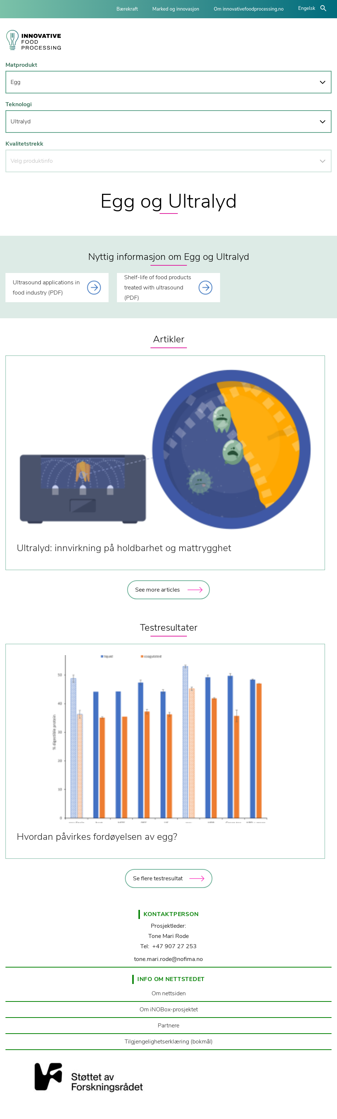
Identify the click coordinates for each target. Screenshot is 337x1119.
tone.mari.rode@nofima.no (168, 959)
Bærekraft (127, 9)
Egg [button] (15, 82)
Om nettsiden (169, 993)
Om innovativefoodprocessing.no (249, 9)
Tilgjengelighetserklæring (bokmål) (169, 1042)
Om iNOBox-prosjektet (169, 1009)
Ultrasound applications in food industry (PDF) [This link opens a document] (46, 287)
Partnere (168, 1026)
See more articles (157, 590)
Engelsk (306, 8)
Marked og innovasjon (175, 9)
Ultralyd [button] (21, 122)
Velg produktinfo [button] (32, 161)
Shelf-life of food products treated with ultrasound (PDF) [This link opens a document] (157, 287)
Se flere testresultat (158, 878)
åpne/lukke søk (323, 8)
